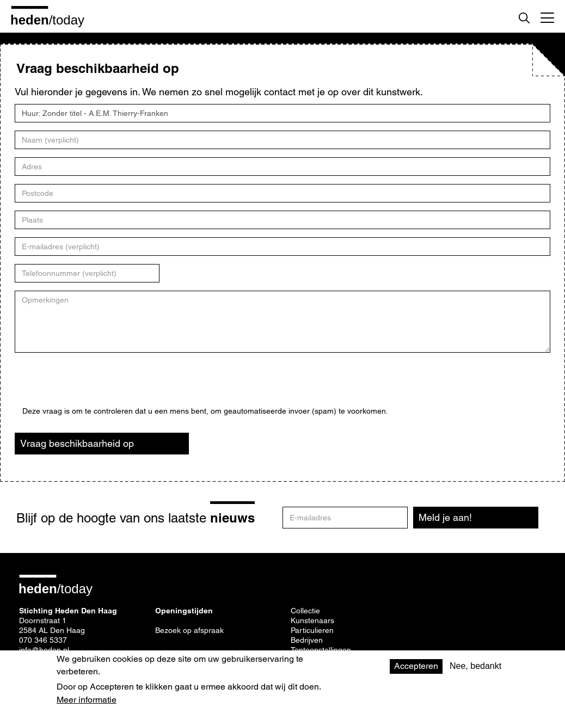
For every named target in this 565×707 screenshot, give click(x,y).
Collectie (305, 610)
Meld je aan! (445, 517)
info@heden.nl (44, 649)
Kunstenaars (312, 620)
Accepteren (416, 666)
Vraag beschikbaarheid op (77, 443)
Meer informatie (86, 700)
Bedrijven (307, 640)
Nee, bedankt (475, 666)
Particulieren (312, 630)
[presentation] (105, 385)
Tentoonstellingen (321, 649)
